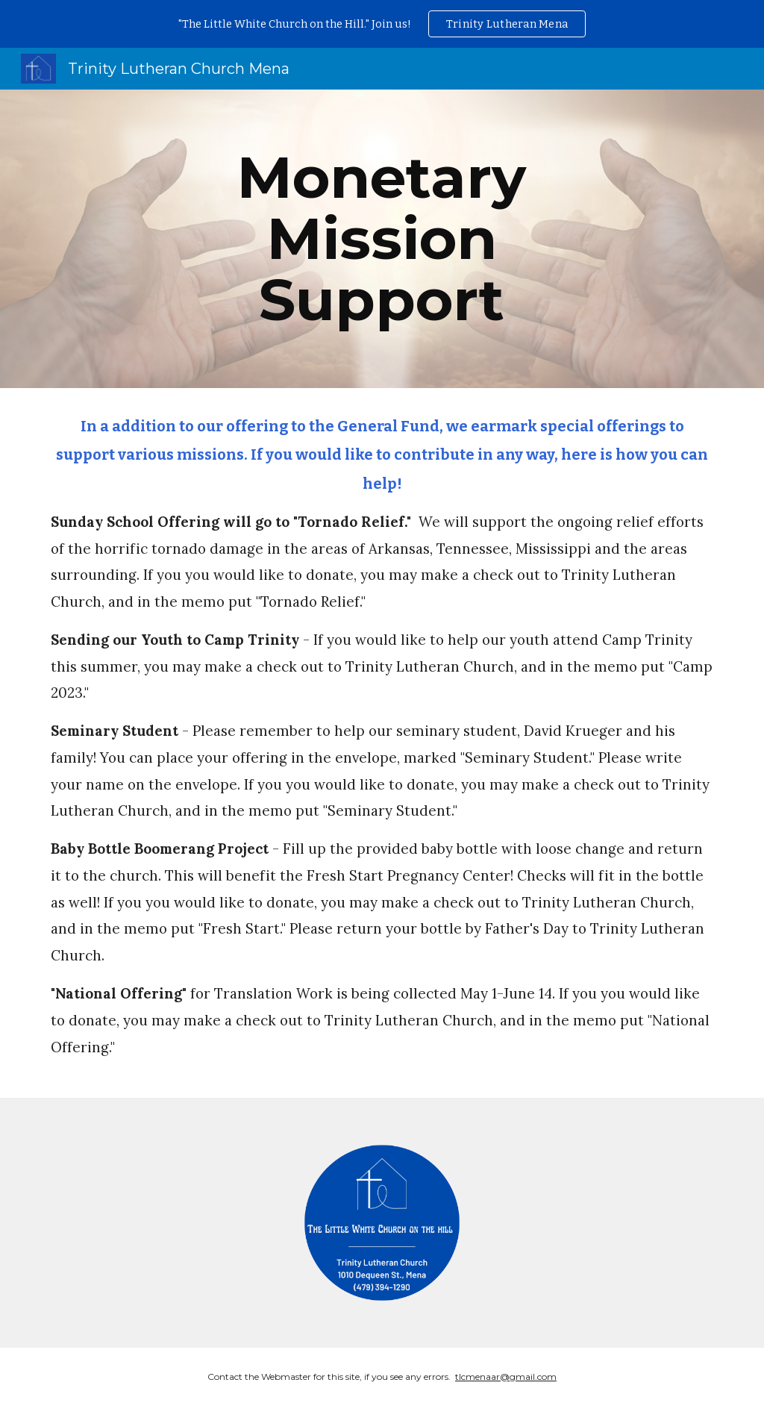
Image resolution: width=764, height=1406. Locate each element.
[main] (382, 238)
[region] (382, 24)
